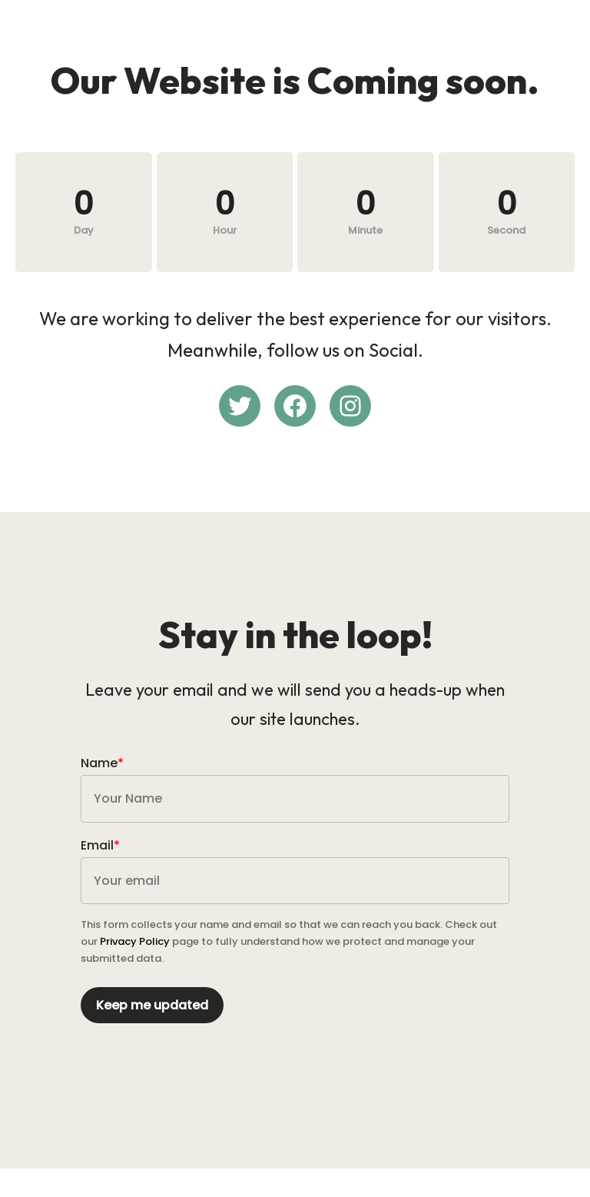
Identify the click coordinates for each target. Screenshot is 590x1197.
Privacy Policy (137, 960)
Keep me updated (154, 1023)
